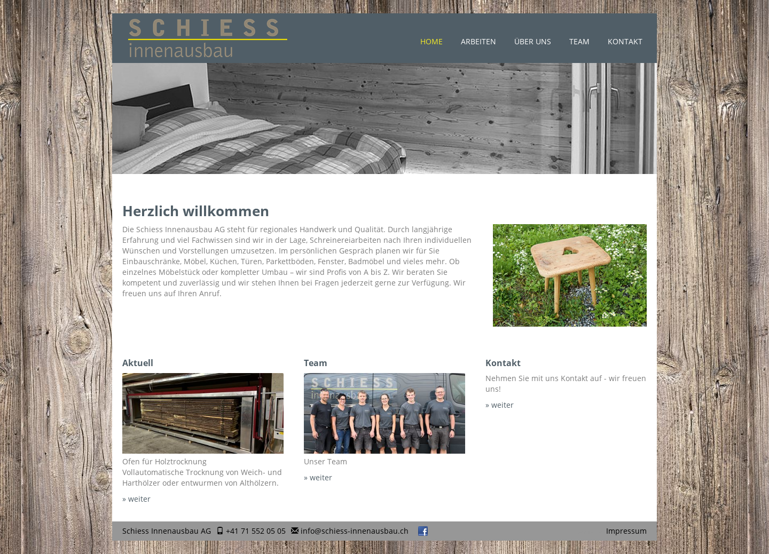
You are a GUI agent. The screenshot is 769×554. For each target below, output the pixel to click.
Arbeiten (478, 41)
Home (431, 41)
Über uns (532, 41)
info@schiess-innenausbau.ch (355, 531)
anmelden (591, 531)
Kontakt (625, 41)
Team (579, 41)
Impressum (626, 531)
